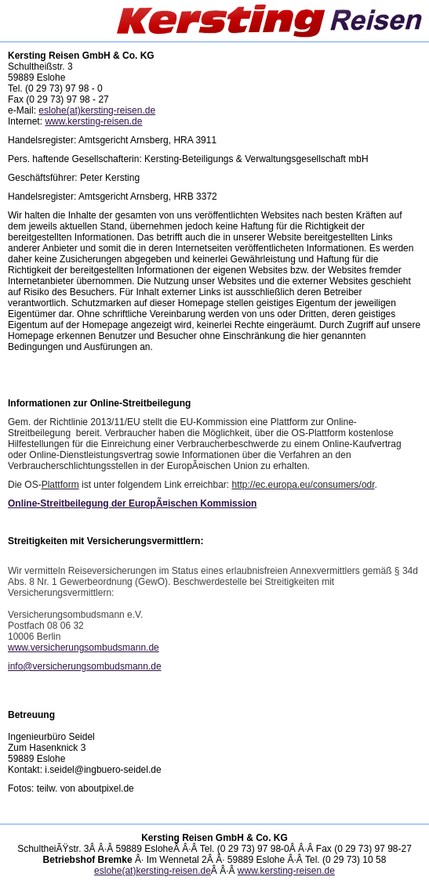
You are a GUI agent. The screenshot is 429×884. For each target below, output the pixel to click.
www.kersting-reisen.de (93, 121)
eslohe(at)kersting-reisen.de (96, 110)
